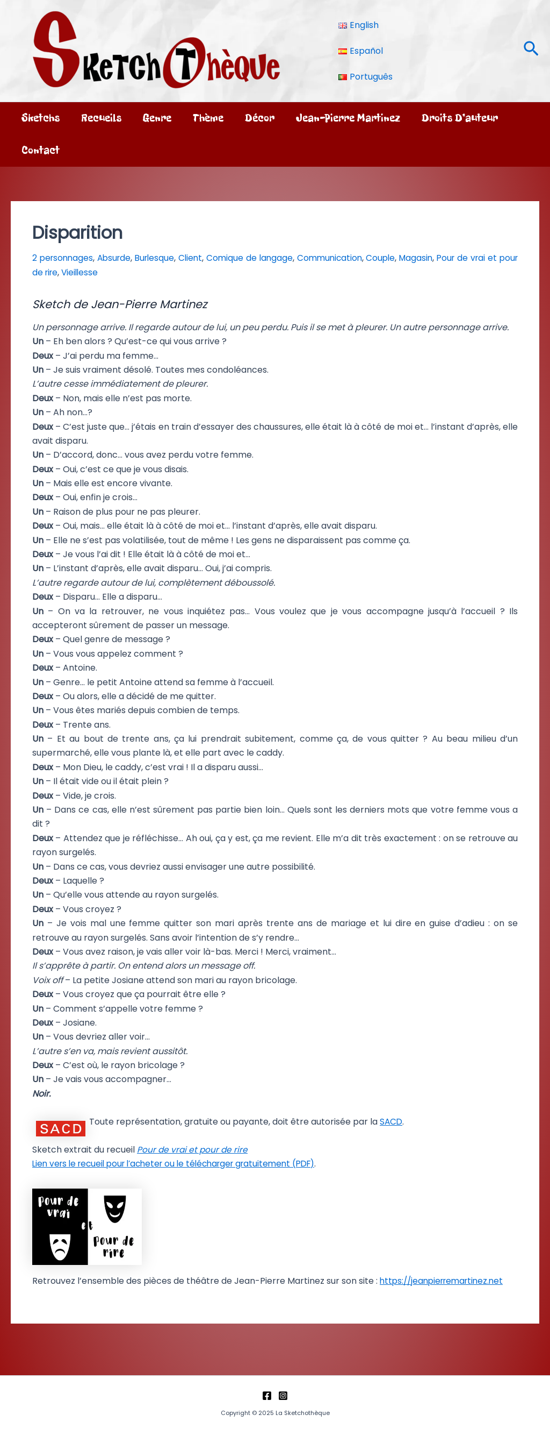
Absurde (118, 258)
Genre (157, 118)
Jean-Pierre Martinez (348, 118)
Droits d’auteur (460, 118)
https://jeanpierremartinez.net (445, 1280)
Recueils (101, 118)
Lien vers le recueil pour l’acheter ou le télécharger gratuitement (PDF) (182, 1163)
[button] (531, 50)
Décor (259, 118)
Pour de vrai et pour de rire (193, 1149)
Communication (342, 258)
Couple (395, 258)
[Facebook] (267, 1395)
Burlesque (161, 258)
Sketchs (40, 118)
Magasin (432, 258)
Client (198, 258)
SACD (391, 1121)
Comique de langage (259, 258)
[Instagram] (283, 1395)
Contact (40, 150)
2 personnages (64, 258)
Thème (208, 118)
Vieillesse (104, 272)
